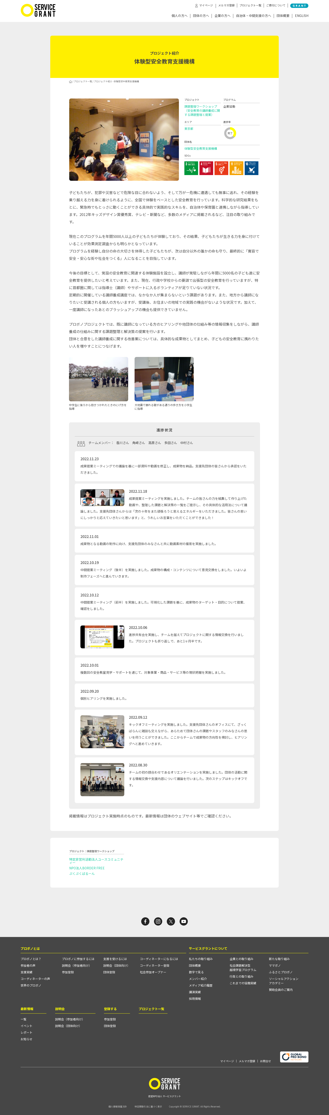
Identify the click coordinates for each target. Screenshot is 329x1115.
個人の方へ (180, 16)
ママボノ (275, 965)
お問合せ (265, 1061)
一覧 (24, 1019)
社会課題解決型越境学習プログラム (243, 967)
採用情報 (195, 998)
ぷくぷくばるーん (82, 873)
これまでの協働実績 (243, 983)
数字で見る (196, 972)
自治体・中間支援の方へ (253, 16)
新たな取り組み (279, 959)
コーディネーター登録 (154, 965)
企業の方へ (223, 16)
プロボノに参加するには (78, 959)
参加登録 (68, 972)
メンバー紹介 (198, 979)
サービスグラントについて (208, 948)
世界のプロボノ (31, 985)
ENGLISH (301, 16)
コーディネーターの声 (35, 979)
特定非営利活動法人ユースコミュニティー (96, 861)
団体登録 (109, 972)
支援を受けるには (115, 959)
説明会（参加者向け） (77, 965)
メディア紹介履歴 (200, 985)
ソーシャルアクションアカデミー (283, 981)
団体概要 (283, 16)
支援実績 (26, 972)
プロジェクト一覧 (250, 5)
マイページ (227, 1061)
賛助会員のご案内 (281, 989)
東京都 (188, 128)
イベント (26, 1026)
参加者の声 (28, 965)
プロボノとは (30, 948)
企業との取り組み (241, 959)
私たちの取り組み (201, 959)
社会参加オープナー (153, 972)
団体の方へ (201, 16)
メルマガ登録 (226, 5)
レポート (26, 1032)
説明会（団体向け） (116, 965)
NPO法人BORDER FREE (87, 868)
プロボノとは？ (31, 959)
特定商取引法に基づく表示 (148, 1106)
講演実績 (195, 992)
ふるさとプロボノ (281, 972)
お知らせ (26, 1039)
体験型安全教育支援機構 (200, 148)
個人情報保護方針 (118, 1106)
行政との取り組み (241, 976)
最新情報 (27, 1008)
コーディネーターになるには (159, 959)
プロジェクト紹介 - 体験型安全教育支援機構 (116, 81)
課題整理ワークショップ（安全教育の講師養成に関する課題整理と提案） (202, 110)
